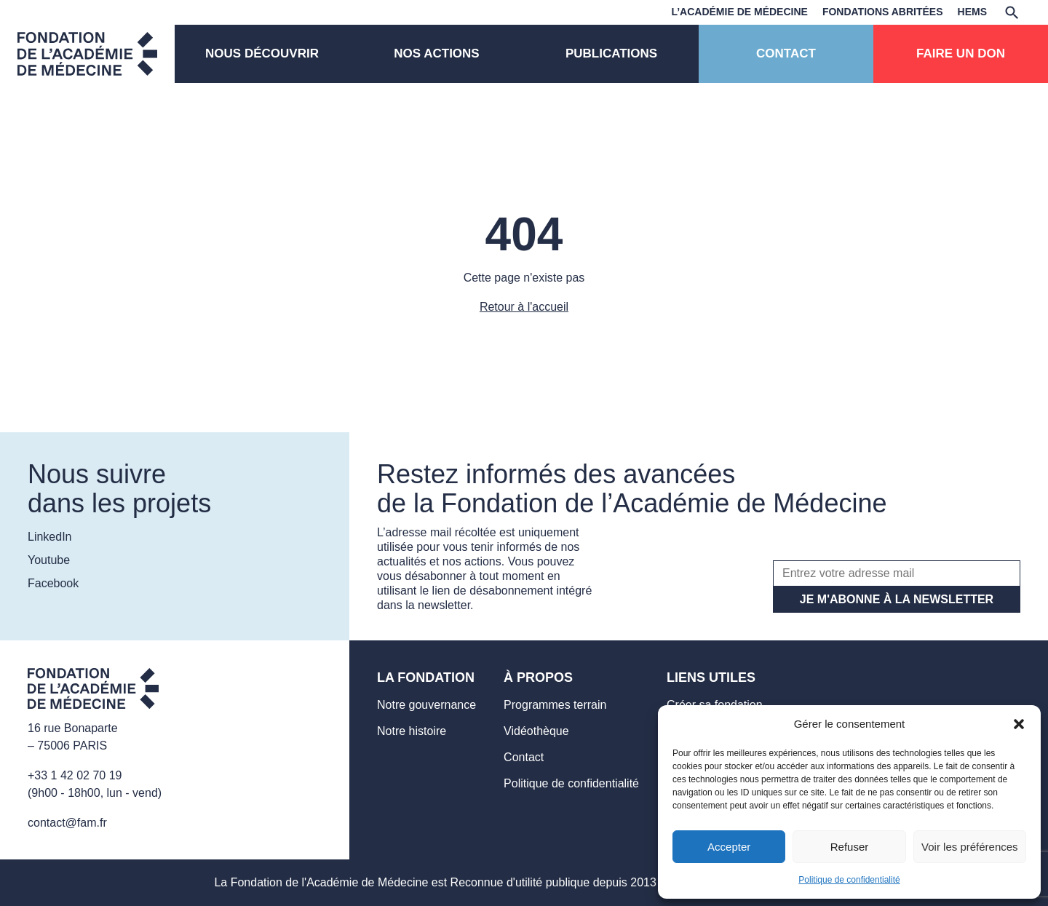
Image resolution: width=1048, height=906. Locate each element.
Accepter (728, 847)
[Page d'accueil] (87, 54)
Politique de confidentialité (849, 880)
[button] (1019, 724)
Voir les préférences (969, 847)
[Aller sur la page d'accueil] (93, 691)
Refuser (849, 847)
